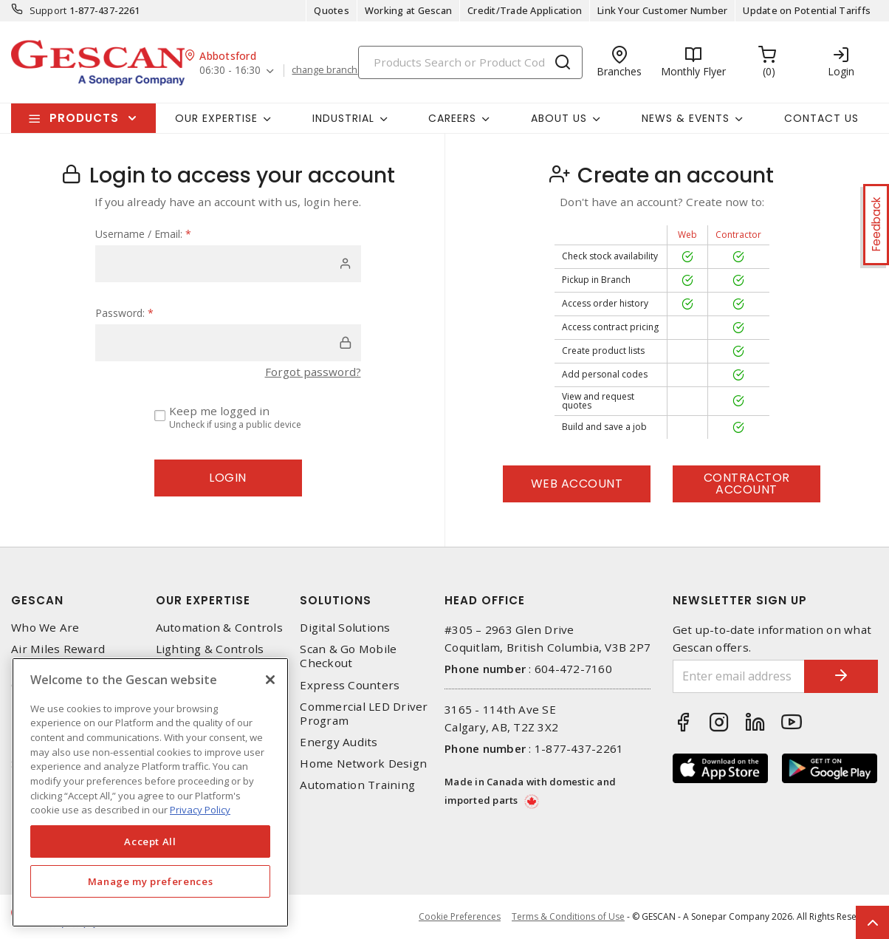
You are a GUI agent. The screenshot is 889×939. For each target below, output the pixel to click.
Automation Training (357, 785)
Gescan (37, 600)
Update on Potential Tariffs (807, 10)
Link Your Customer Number (662, 10)
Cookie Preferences (460, 916)
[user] (228, 263)
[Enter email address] (739, 676)
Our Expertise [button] (216, 118)
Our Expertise (203, 600)
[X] (270, 679)
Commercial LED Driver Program (364, 714)
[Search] (470, 62)
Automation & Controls (219, 628)
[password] (228, 342)
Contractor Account (747, 483)
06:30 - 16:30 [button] (230, 70)
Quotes (331, 10)
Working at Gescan (408, 10)
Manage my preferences (150, 881)
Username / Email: (143, 234)
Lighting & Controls (210, 649)
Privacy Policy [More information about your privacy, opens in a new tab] (200, 809)
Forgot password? (313, 371)
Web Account (577, 483)
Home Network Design (363, 764)
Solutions (335, 600)
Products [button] (84, 118)
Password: (124, 313)
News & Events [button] (686, 118)
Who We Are (45, 628)
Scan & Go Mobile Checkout (348, 656)
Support (48, 10)
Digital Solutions (345, 628)
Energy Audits (338, 742)
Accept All (150, 841)
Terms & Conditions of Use (568, 916)
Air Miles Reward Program (58, 656)
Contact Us (821, 118)
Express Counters (349, 685)
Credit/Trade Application (524, 10)
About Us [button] (559, 118)
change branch (324, 70)
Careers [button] (452, 118)
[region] (150, 792)
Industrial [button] (343, 118)
